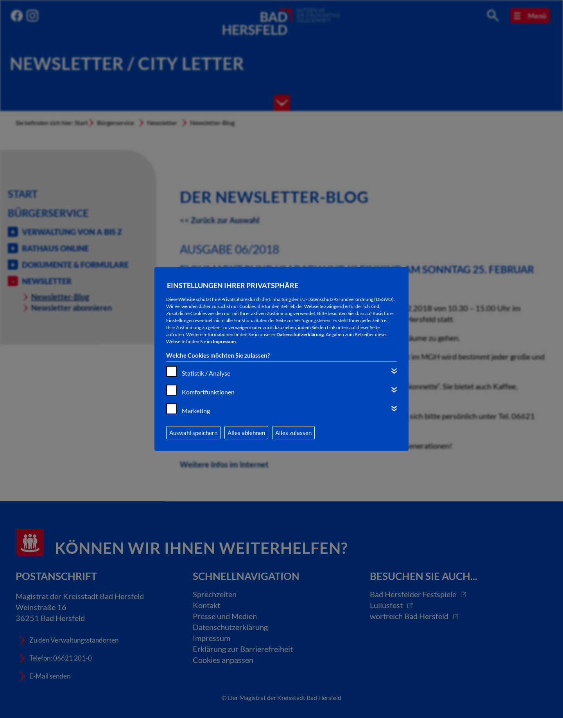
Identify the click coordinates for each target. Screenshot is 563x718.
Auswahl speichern (193, 432)
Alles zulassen (293, 432)
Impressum (224, 341)
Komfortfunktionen (208, 392)
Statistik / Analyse (206, 373)
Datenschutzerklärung (300, 334)
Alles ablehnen (246, 432)
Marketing (196, 410)
